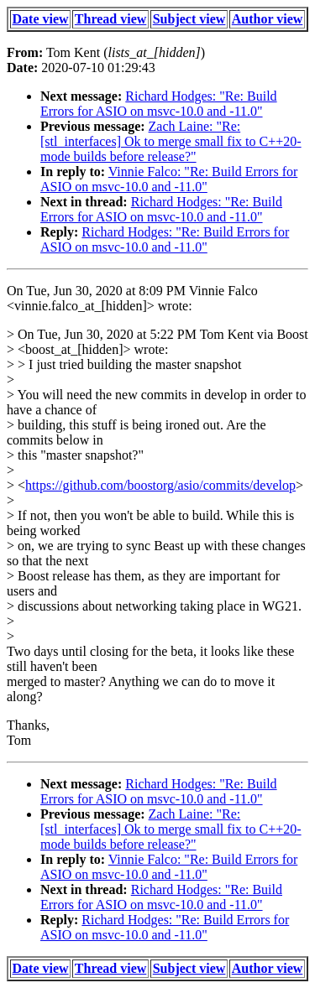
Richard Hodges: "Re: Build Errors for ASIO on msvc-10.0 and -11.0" (158, 103)
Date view (41, 19)
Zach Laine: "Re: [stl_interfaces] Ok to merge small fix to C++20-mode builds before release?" (171, 141)
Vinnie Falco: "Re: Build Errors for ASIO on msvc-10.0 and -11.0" (168, 179)
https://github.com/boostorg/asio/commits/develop (160, 485)
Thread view (110, 19)
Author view (267, 19)
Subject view (189, 19)
